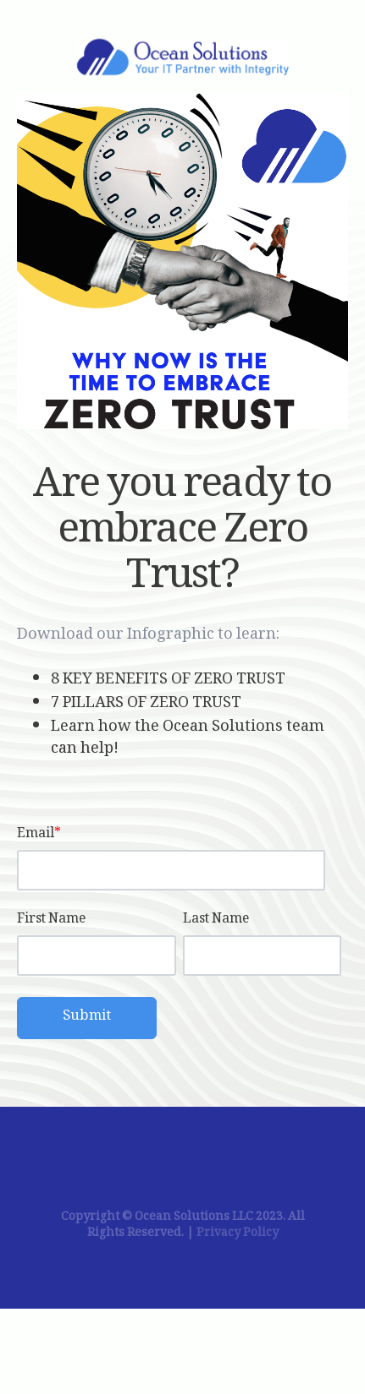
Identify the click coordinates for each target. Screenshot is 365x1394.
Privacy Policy (237, 1234)
